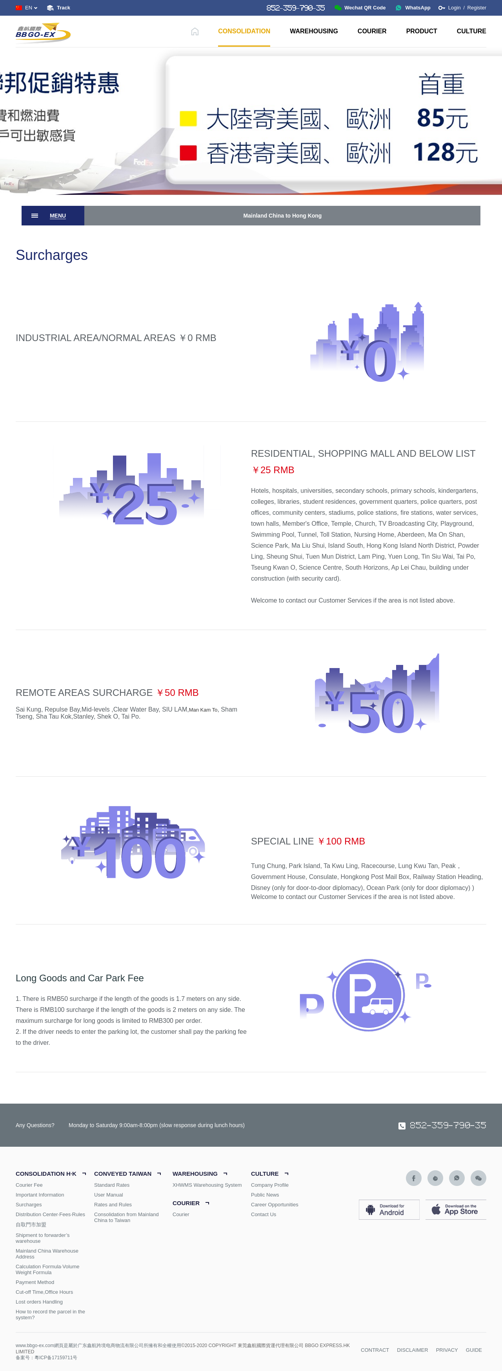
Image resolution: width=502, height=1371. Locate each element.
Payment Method (35, 1282)
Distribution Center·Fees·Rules (50, 1214)
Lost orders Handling (39, 1302)
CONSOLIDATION (244, 31)
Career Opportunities (274, 1205)
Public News (265, 1195)
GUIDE (474, 1350)
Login (455, 8)
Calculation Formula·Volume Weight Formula (48, 1269)
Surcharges (29, 1205)
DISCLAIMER (412, 1350)
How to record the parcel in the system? (50, 1314)
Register (476, 8)
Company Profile (270, 1185)
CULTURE (471, 31)
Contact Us (263, 1214)
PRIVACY (447, 1350)
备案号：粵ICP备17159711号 (46, 1357)
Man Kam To (203, 710)
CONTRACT (375, 1350)
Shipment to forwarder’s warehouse (43, 1238)
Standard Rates (111, 1185)
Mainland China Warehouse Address (47, 1254)
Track (63, 8)
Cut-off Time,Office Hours (44, 1292)
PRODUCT (421, 31)
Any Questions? (35, 1125)
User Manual (108, 1195)
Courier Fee (29, 1185)
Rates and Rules (113, 1205)
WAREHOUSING (314, 31)
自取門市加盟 (31, 1225)
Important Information (40, 1195)
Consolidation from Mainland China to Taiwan (126, 1217)
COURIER (372, 31)
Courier (181, 1214)
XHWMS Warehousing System (207, 1185)
